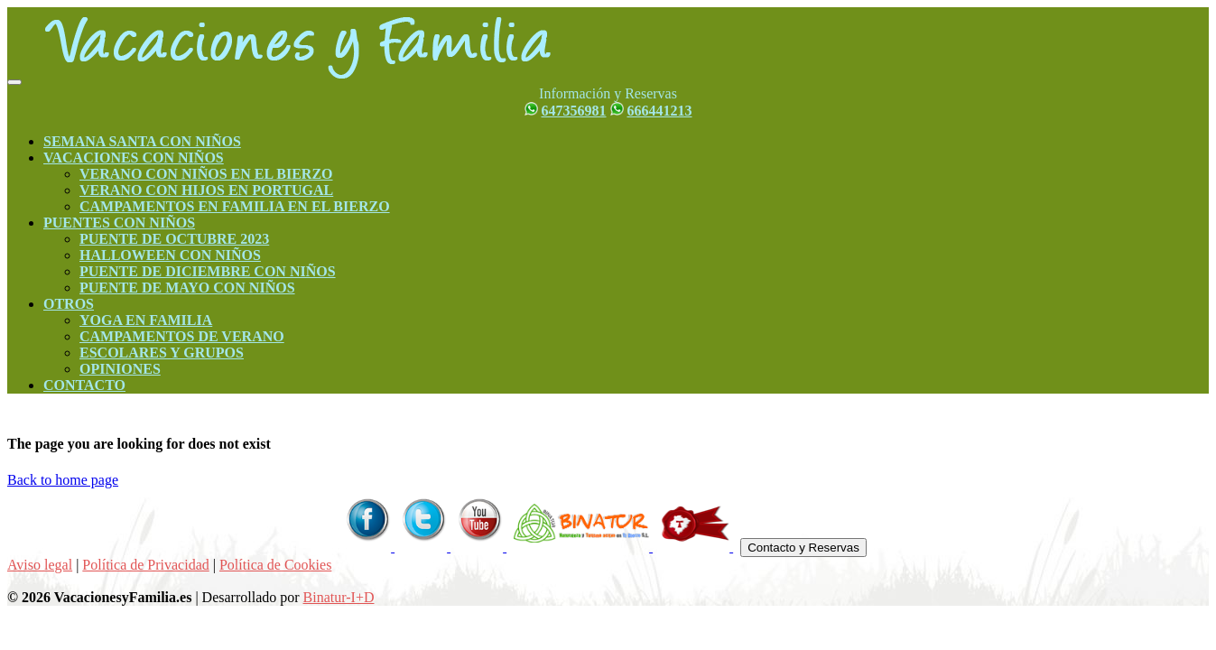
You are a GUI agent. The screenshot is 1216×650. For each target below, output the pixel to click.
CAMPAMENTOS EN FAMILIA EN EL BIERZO (234, 206)
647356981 (574, 110)
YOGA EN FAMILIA (145, 320)
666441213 (659, 110)
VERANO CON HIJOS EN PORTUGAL (206, 190)
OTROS (68, 303)
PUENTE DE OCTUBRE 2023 (174, 238)
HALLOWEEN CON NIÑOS (170, 255)
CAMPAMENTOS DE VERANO (181, 336)
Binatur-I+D (339, 597)
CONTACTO (84, 385)
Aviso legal (39, 564)
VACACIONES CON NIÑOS (133, 157)
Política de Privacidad (145, 564)
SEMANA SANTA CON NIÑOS (142, 141)
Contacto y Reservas (803, 547)
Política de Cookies (275, 564)
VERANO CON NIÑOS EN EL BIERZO (206, 173)
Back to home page (62, 480)
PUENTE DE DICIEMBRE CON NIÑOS (207, 271)
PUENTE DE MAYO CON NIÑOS (187, 287)
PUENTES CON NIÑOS (119, 222)
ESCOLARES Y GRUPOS (161, 352)
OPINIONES (120, 368)
